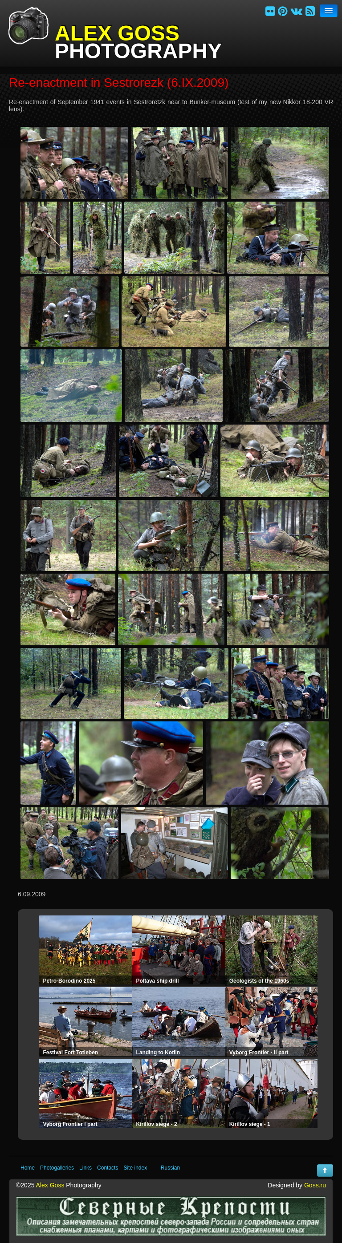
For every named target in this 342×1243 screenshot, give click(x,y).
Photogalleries (57, 1168)
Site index (135, 1168)
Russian (170, 1168)
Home (27, 1168)
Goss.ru (315, 1185)
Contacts (107, 1168)
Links (85, 1168)
